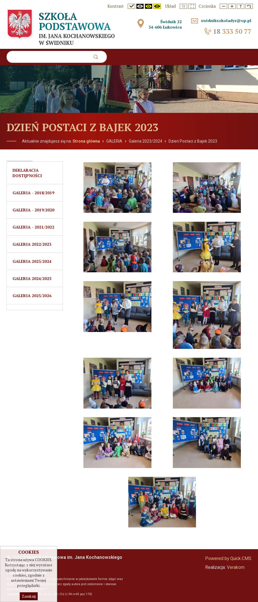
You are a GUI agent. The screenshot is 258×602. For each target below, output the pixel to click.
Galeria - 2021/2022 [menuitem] (33, 227)
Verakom (236, 567)
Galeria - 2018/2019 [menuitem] (33, 192)
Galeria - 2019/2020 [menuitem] (33, 210)
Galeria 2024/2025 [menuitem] (32, 278)
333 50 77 (232, 31)
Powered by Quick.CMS (228, 558)
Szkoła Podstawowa (75, 21)
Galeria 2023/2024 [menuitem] (32, 261)
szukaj (95, 58)
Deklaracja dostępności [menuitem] (27, 172)
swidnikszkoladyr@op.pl (226, 20)
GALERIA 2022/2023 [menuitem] (32, 244)
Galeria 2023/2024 (145, 141)
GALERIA (114, 141)
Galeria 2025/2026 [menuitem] (32, 295)
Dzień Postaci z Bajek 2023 (193, 141)
